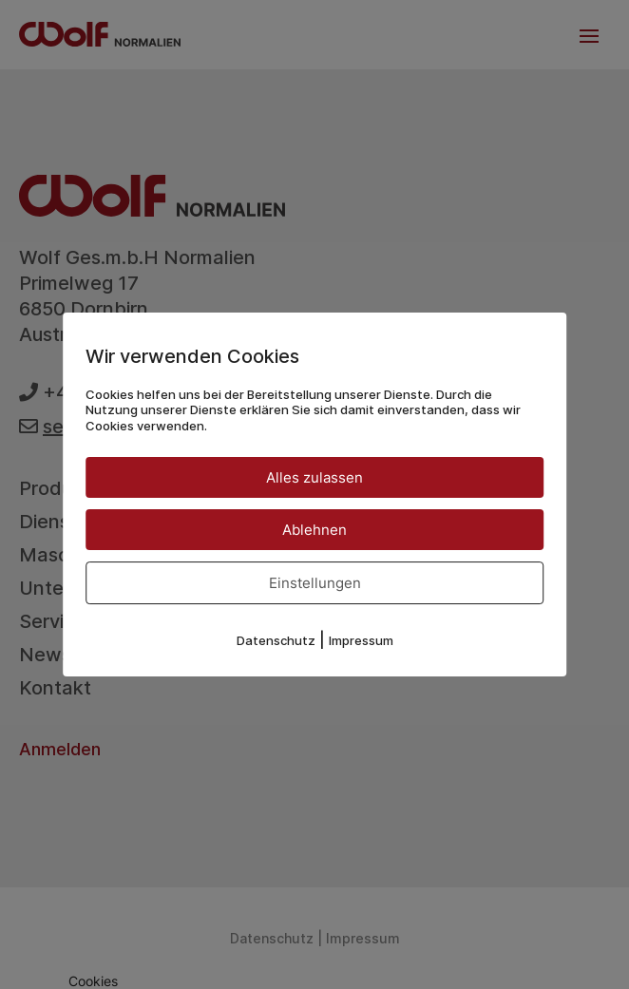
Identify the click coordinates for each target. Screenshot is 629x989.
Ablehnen (314, 530)
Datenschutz (276, 640)
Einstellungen (315, 583)
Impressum (361, 640)
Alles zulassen (314, 477)
